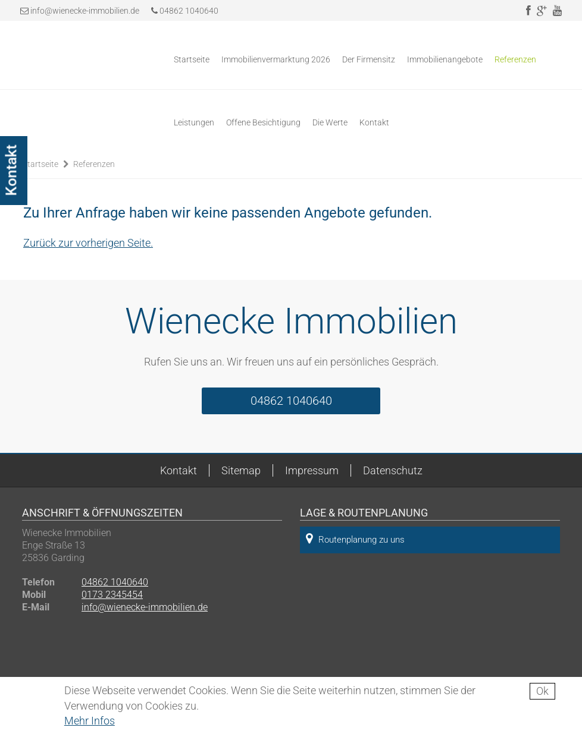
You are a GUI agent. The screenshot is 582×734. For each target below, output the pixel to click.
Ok (542, 691)
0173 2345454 (112, 594)
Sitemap (241, 470)
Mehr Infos (89, 720)
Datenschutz (393, 470)
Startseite (191, 59)
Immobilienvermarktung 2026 (275, 59)
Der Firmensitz (368, 59)
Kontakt (374, 122)
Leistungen (194, 122)
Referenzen (515, 59)
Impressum (312, 470)
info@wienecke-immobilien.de (84, 10)
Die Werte (330, 122)
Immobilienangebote (445, 59)
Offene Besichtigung (263, 122)
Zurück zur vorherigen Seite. (88, 243)
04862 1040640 (184, 10)
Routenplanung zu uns (355, 539)
